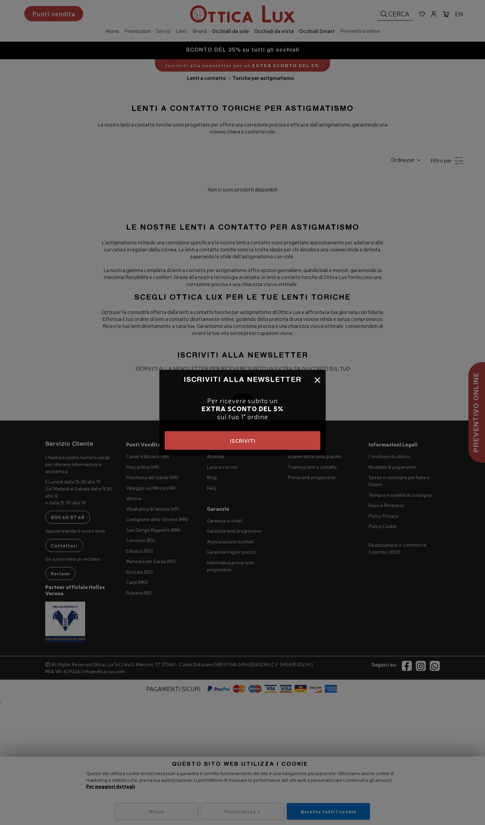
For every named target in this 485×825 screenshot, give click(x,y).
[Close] (317, 379)
